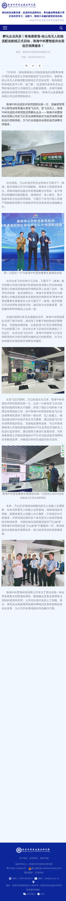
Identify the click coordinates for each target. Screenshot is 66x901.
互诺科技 (39, 872)
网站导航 (44, 858)
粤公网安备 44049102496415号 (45, 868)
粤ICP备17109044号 (16, 868)
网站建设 (28, 872)
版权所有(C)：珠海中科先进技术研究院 (34, 864)
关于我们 (23, 858)
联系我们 (34, 858)
